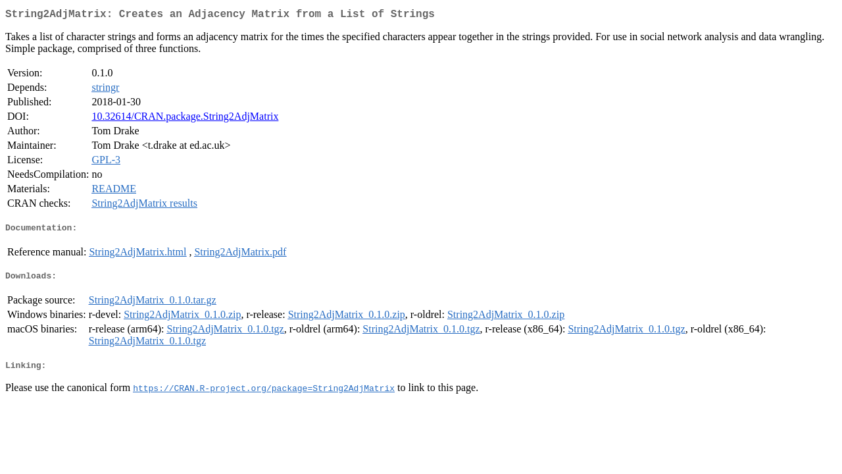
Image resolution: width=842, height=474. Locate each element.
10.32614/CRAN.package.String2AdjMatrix (184, 118)
